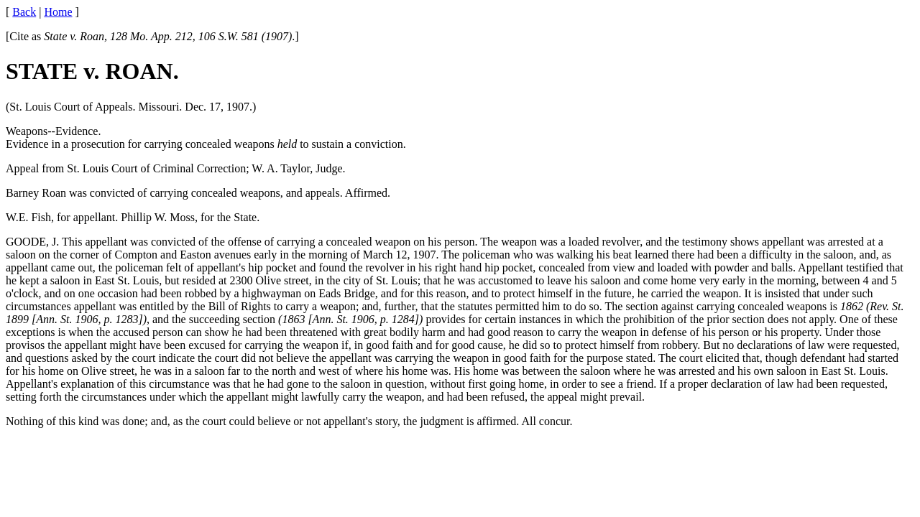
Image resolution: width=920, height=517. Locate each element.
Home (58, 12)
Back (24, 12)
